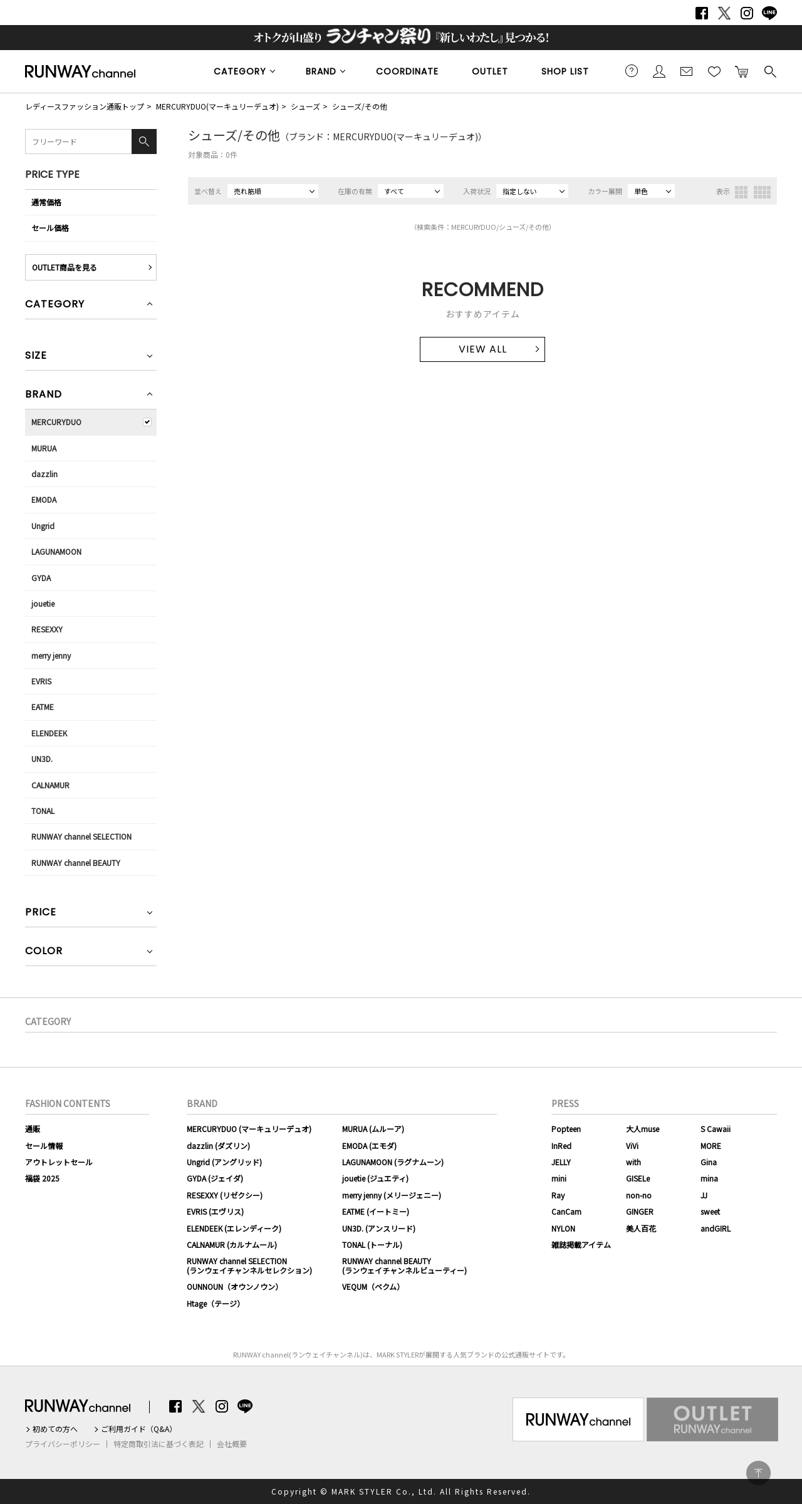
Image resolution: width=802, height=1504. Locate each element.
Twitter (724, 13)
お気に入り (714, 70)
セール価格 (50, 227)
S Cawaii (715, 1128)
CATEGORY (240, 71)
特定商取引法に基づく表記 (158, 1444)
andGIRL (715, 1228)
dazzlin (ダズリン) (218, 1145)
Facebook (701, 13)
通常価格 (46, 202)
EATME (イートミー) (375, 1211)
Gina (708, 1161)
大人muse (642, 1128)
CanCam (566, 1211)
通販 (32, 1128)
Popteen (566, 1128)
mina (709, 1178)
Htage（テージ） (215, 1303)
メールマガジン (686, 70)
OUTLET (490, 71)
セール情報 (44, 1145)
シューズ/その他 (359, 106)
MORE (710, 1145)
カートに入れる (741, 70)
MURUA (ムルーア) (373, 1128)
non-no (639, 1195)
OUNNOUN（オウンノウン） (235, 1286)
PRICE (40, 913)
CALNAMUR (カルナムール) (232, 1244)
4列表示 (762, 192)
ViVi (632, 1145)
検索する (769, 70)
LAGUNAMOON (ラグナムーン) (393, 1161)
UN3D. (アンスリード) (378, 1228)
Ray (558, 1195)
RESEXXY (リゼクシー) (225, 1195)
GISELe (638, 1178)
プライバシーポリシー (62, 1444)
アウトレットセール (59, 1161)
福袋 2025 (42, 1178)
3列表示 (741, 192)
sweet (710, 1211)
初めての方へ (55, 1429)
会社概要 (232, 1444)
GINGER (640, 1211)
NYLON (563, 1228)
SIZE (36, 357)
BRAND (321, 71)
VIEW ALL (483, 349)
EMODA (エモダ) (369, 1145)
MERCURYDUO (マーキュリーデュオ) (249, 1128)
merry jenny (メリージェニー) (391, 1195)
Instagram (746, 13)
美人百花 (641, 1228)
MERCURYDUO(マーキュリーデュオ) (217, 106)
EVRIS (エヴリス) (215, 1211)
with (633, 1161)
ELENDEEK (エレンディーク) (234, 1228)
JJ (703, 1195)
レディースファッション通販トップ (84, 106)
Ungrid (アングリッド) (224, 1161)
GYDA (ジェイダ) (215, 1178)
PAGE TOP (758, 1473)
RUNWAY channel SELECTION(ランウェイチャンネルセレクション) (249, 1265)
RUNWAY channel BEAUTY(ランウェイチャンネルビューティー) (404, 1265)
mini (558, 1178)
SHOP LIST (565, 71)
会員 (659, 70)
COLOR (44, 952)
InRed (561, 1145)
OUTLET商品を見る (64, 267)
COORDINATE (407, 71)
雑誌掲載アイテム (581, 1244)
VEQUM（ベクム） (373, 1286)
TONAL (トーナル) (372, 1244)
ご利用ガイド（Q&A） (139, 1429)
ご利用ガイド (631, 70)
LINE (769, 13)
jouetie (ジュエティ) (375, 1178)
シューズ (305, 106)
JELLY (561, 1161)
